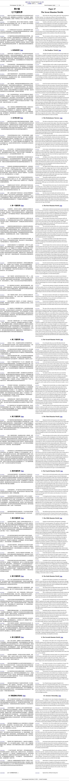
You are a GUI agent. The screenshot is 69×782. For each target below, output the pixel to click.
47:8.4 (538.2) (2, 599)
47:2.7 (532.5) (2, 185)
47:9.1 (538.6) (2, 640)
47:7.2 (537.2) (2, 535)
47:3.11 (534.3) (2, 308)
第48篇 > (40, 3)
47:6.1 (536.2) (2, 474)
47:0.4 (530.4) (2, 36)
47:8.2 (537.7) (2, 587)
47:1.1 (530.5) (2, 53)
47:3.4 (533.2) (2, 238)
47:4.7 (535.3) (2, 399)
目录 (29, 2)
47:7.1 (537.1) (2, 521)
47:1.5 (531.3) (2, 94)
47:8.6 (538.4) (2, 618)
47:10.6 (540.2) (2, 750)
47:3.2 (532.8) (2, 218)
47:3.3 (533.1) (2, 226)
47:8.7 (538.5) (2, 623)
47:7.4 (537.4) (2, 552)
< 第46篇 (29, 3)
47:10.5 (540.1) (2, 741)
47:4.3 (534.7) (2, 355)
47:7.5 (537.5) (2, 560)
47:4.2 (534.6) (2, 349)
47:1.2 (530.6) (2, 64)
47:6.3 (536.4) (2, 496)
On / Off (41, 2)
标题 (27, 2)
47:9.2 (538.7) (2, 654)
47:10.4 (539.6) (2, 730)
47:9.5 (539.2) (2, 683)
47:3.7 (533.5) (2, 276)
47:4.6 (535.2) (2, 385)
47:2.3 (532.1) (2, 149)
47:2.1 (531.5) (2, 121)
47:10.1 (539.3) (2, 699)
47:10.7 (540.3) (2, 760)
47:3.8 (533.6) (2, 285)
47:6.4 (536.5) (2, 511)
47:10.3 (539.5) (2, 723)
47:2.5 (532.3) (2, 166)
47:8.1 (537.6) (2, 579)
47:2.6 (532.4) (2, 177)
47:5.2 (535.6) (2, 435)
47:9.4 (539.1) (2, 671)
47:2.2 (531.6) (2, 135)
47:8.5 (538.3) (2, 610)
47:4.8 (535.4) (2, 405)
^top (21, 50)
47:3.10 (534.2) (2, 301)
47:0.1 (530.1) (2, 15)
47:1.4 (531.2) (2, 83)
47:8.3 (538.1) (2, 592)
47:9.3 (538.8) (2, 663)
